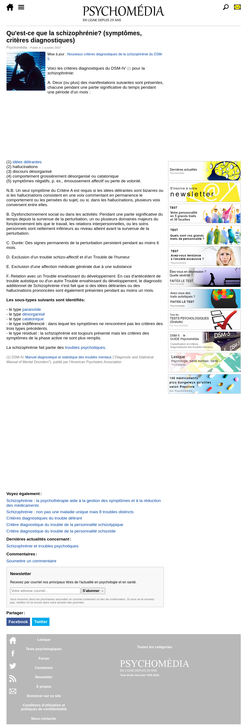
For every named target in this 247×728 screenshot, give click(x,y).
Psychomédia (16, 47)
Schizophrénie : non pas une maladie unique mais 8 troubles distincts (70, 512)
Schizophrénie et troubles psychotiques (42, 546)
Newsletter (44, 677)
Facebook (18, 621)
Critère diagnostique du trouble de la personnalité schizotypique (64, 524)
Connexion (44, 668)
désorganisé (33, 314)
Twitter (40, 621)
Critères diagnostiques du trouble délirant (44, 518)
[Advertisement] (85, 127)
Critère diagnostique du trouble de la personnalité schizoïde (61, 531)
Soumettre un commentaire (31, 561)
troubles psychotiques (85, 347)
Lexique (43, 639)
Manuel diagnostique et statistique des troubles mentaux (68, 357)
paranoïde (31, 309)
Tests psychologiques (44, 649)
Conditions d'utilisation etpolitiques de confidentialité (44, 707)
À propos (43, 686)
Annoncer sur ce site (44, 696)
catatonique (33, 319)
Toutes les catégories (154, 647)
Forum (43, 658)
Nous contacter (43, 718)
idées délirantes (27, 162)
